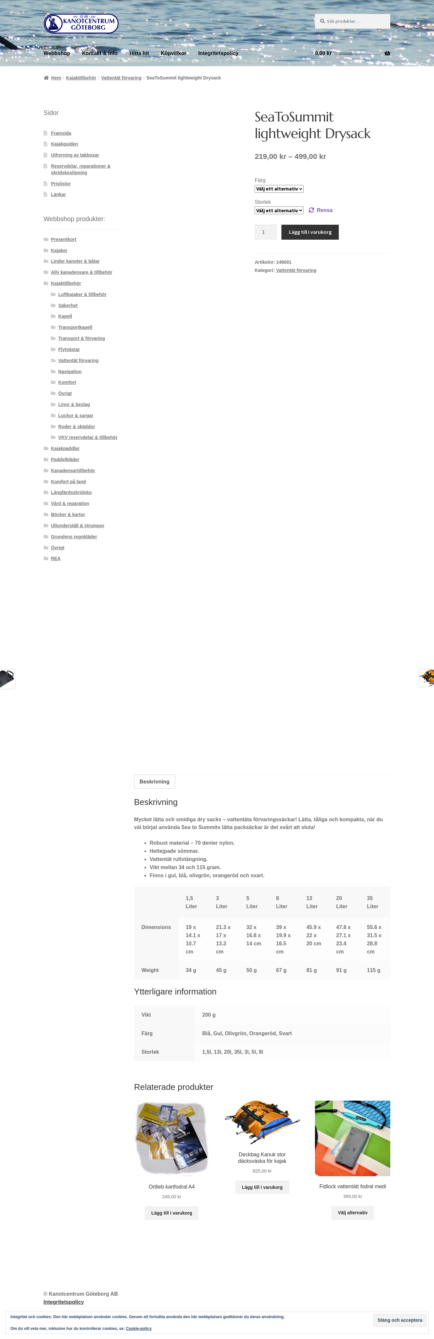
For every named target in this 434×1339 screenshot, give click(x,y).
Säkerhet (68, 305)
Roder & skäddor (76, 426)
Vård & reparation (70, 503)
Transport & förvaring (81, 338)
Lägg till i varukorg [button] (171, 1213)
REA (56, 558)
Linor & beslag (74, 404)
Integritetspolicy (218, 53)
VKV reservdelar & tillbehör (87, 437)
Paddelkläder (65, 459)
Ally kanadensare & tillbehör (81, 272)
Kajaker (59, 250)
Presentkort (63, 239)
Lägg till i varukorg (310, 232)
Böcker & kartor (68, 514)
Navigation (70, 371)
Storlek (263, 202)
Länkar (58, 194)
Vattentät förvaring (121, 77)
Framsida (61, 133)
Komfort (67, 382)
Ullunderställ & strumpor (77, 525)
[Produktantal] (266, 232)
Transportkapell (75, 327)
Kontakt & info (99, 53)
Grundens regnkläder (74, 536)
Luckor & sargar (75, 415)
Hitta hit (139, 53)
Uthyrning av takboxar (75, 155)
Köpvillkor (173, 53)
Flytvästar (69, 349)
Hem (56, 77)
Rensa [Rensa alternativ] (325, 210)
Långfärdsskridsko (71, 492)
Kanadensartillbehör (73, 470)
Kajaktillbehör (81, 77)
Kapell (65, 316)
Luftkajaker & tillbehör (82, 294)
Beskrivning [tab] (155, 781)
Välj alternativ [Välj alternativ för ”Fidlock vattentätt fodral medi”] (352, 1212)
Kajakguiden (64, 144)
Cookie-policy (139, 1328)
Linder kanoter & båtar (75, 261)
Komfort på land (68, 481)
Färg (260, 180)
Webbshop (57, 53)
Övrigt (65, 393)
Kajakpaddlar (65, 448)
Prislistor (61, 183)
